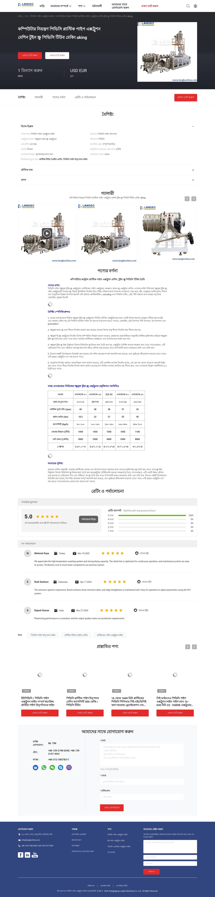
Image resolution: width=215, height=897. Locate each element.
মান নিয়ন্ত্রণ (75, 846)
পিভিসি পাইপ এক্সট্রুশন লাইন (42, 16)
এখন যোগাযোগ (111, 807)
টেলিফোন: (105, 791)
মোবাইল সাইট (105, 886)
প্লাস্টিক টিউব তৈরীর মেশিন (76, 635)
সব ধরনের (111, 852)
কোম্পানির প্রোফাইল (79, 834)
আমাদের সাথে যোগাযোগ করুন (83, 851)
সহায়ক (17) (146, 582)
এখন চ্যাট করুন (29, 55)
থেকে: (103, 775)
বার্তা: (103, 740)
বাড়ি (20, 16)
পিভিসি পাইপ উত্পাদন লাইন (43, 635)
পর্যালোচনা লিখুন (88, 519)
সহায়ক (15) (143, 610)
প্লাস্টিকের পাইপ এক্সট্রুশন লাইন (110, 635)
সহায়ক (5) (144, 553)
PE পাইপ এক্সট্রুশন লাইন (116, 841)
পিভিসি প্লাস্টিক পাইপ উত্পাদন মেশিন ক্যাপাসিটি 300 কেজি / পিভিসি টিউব (82, 702)
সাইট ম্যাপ (91, 886)
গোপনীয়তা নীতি (122, 886)
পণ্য (26, 16)
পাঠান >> (151, 872)
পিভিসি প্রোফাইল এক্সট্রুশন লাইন (119, 847)
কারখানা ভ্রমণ (76, 840)
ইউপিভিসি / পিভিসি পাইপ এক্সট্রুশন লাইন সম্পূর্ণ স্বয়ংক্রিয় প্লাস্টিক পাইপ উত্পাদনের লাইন (37, 702)
